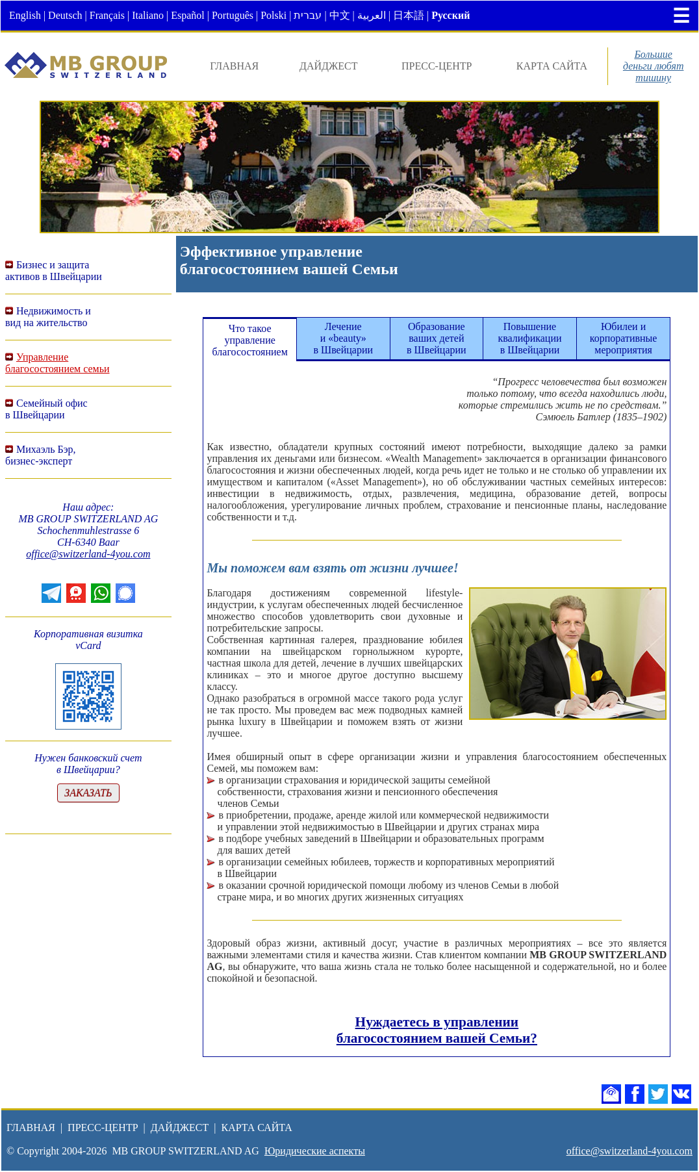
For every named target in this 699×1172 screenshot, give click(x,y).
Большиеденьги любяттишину (653, 66)
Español (188, 15)
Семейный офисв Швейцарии (46, 409)
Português (232, 15)
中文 (339, 15)
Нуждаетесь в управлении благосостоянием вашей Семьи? (437, 1030)
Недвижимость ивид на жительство (48, 316)
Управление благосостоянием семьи (57, 362)
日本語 (408, 15)
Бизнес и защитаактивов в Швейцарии (53, 270)
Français (107, 15)
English (25, 15)
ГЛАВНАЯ (234, 65)
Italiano (148, 15)
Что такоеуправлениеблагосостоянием (250, 340)
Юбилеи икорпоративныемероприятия (623, 338)
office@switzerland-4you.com (88, 553)
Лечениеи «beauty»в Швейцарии (343, 338)
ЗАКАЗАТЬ (88, 792)
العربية (371, 15)
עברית (308, 15)
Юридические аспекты (314, 1150)
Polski (273, 15)
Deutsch (65, 15)
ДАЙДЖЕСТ (328, 65)
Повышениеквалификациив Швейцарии (529, 338)
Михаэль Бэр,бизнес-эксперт (40, 455)
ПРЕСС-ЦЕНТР (436, 65)
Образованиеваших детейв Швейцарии (436, 338)
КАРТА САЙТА (551, 65)
